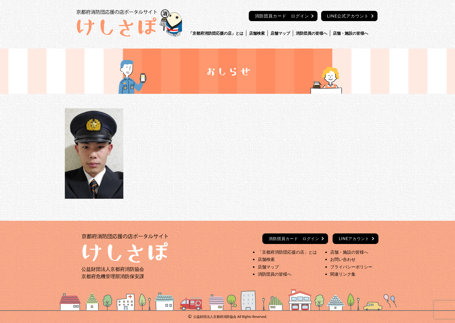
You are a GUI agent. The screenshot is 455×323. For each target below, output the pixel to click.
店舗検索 (257, 33)
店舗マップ (280, 33)
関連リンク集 (342, 274)
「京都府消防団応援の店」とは (215, 33)
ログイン (294, 238)
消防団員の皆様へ (311, 33)
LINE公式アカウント (348, 15)
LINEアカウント (354, 238)
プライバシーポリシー (351, 266)
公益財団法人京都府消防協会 (214, 316)
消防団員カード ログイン (282, 15)
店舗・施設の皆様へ (350, 33)
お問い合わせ (342, 259)
